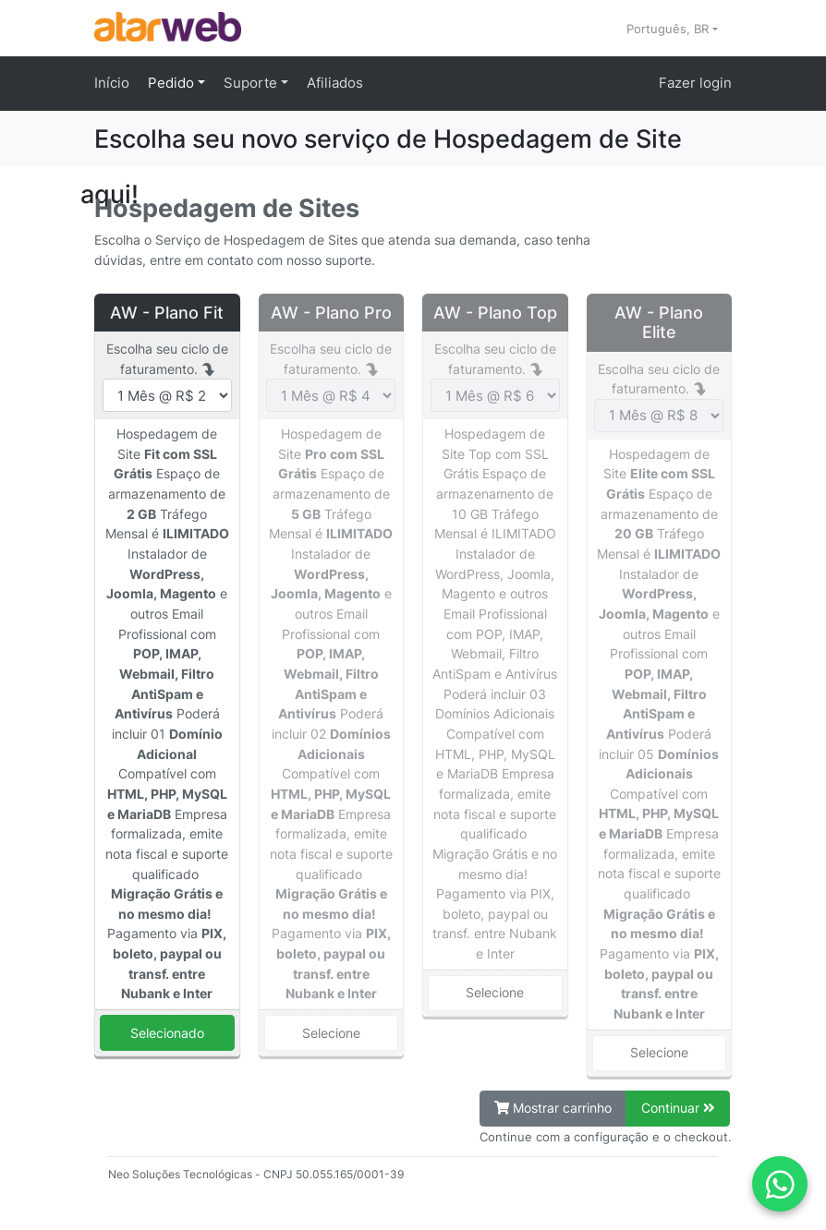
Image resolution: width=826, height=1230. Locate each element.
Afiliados (335, 82)
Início (111, 82)
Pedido (173, 82)
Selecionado (167, 1033)
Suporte (252, 82)
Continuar (678, 1107)
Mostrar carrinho (553, 1107)
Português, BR (669, 28)
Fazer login (695, 82)
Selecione (331, 1033)
